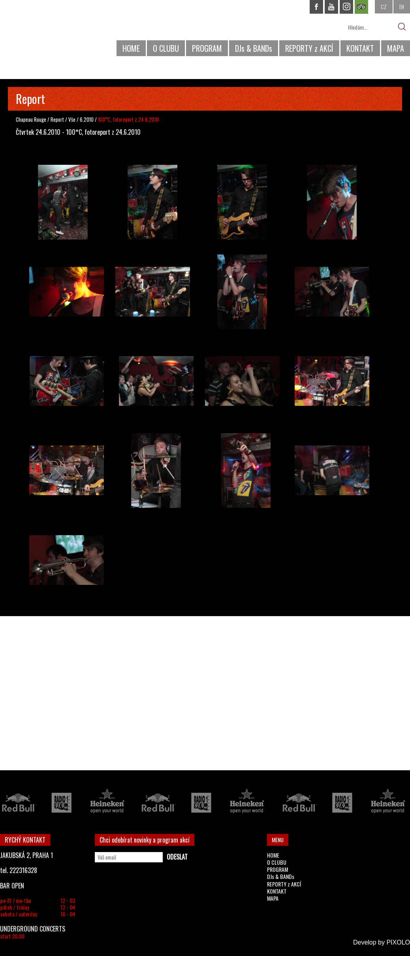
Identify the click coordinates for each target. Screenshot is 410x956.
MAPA (395, 48)
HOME (131, 48)
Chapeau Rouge (31, 119)
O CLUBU (166, 48)
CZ (384, 6)
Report (57, 119)
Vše (72, 119)
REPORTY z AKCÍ (309, 48)
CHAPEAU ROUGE (43, 31)
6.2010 (87, 119)
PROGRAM (207, 48)
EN (401, 6)
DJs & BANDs (253, 48)
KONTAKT (360, 48)
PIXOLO (398, 942)
